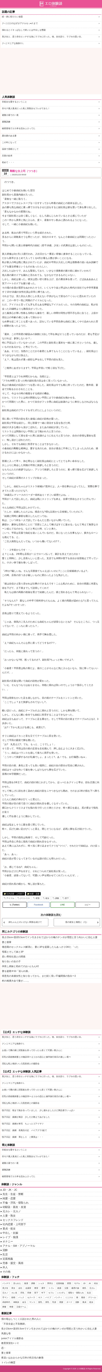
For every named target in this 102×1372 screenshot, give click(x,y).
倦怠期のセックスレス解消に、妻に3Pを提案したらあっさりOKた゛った (40, 947)
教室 (36, 1288)
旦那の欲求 (7, 156)
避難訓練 (6, 122)
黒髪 (61, 1302)
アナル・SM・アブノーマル (19, 1245)
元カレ (92, 1288)
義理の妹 (75, 1288)
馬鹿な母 (6, 1333)
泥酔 (5, 1250)
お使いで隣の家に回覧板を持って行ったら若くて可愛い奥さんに (32, 1050)
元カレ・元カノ (12, 1211)
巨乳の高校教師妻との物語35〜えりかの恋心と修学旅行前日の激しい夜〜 (36, 1057)
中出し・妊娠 (10, 1232)
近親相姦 (8, 1258)
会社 (20, 1288)
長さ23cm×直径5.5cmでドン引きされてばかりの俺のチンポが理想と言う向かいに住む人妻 (49, 937)
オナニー (8, 1241)
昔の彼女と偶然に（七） (76, 922)
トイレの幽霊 (8, 1362)
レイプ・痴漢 (10, 1237)
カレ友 (14, 1293)
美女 (13, 1288)
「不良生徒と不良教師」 (14, 1324)
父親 (66, 1288)
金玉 (24, 1302)
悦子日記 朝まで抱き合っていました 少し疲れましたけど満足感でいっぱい (38, 1110)
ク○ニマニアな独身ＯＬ (13, 43)
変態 (38, 898)
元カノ (5, 1293)
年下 (43, 1293)
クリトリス (25, 898)
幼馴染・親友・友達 (14, 1207)
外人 (5, 1267)
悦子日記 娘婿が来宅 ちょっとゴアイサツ (23, 1124)
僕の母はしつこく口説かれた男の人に (21, 1319)
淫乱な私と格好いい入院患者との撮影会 (20, 1063)
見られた (17, 1283)
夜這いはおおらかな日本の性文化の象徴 (22, 1357)
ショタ (41, 1283)
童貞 (84, 1302)
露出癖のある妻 (9, 136)
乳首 (54, 1302)
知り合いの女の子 (11, 961)
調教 (57, 898)
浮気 (22, 1293)
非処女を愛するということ (14, 102)
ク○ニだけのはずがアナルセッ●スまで (20, 23)
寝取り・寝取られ (76, 1293)
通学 (43, 1288)
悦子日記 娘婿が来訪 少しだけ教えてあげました (26, 1117)
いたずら (61, 1293)
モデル (77, 1283)
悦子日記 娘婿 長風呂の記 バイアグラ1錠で (24, 1130)
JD (84, 1283)
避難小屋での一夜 (10, 115)
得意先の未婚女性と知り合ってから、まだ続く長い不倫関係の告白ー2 (39, 976)
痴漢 (26, 1283)
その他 (6, 1271)
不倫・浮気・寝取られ (16, 1202)
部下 (67, 898)
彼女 (47, 898)
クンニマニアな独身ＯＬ (13, 1044)
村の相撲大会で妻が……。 (16, 980)
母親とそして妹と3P (13, 951)
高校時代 (6, 1302)
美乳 (47, 1302)
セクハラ (31, 1297)
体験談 (16, 1302)
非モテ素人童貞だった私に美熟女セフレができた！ (26, 108)
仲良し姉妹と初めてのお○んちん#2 (20, 966)
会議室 (28, 1288)
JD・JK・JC (10, 1189)
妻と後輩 (6, 942)
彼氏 (84, 1288)
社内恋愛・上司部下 (15, 894)
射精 (13, 1297)
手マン (5, 1297)
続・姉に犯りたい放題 (12, 17)
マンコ (32, 1302)
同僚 (29, 1293)
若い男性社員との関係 (13, 956)
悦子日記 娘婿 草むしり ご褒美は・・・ (23, 1137)
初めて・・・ (8, 162)
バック (21, 1297)
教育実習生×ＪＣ (10, 1343)
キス (40, 1297)
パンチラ (6, 1283)
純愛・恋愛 (35, 894)
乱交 (5, 1254)
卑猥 (11, 1307)
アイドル (10, 898)
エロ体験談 (81, 1369)
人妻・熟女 (9, 1215)
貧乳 (40, 1302)
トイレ (51, 1288)
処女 (91, 1302)
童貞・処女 (9, 1228)
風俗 (83, 1297)
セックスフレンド (13, 1219)
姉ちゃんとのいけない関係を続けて (25, 922)
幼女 (96, 1283)
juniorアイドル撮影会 (12, 1338)
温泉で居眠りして (10, 149)
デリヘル (92, 1297)
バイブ (48, 1297)
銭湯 (59, 1288)
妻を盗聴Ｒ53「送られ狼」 (16, 971)
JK (90, 1283)
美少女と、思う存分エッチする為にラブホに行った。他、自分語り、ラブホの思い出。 (42, 37)
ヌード (69, 1302)
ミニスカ (69, 1297)
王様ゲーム (21, 1307)
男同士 (50, 1283)
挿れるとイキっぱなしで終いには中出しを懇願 (24, 30)
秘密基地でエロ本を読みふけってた (18, 128)
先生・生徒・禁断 (13, 1194)
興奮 (4, 1307)
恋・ (3, 1348)
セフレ (51, 1293)
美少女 (5, 1288)
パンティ (58, 1297)
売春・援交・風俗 (13, 1263)
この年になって (9, 142)
